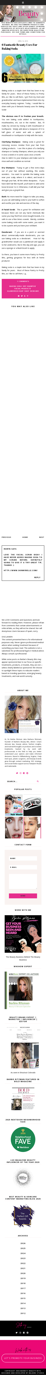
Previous (6, 537)
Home (25, 537)
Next (41, 537)
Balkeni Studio (36, 1373)
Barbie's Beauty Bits (30, 1371)
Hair (27, 291)
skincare (34, 291)
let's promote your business (23, 1358)
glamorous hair (15, 291)
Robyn (7, 549)
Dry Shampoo (29, 286)
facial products (22, 289)
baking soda (15, 286)
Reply (37, 577)
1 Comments (23, 281)
